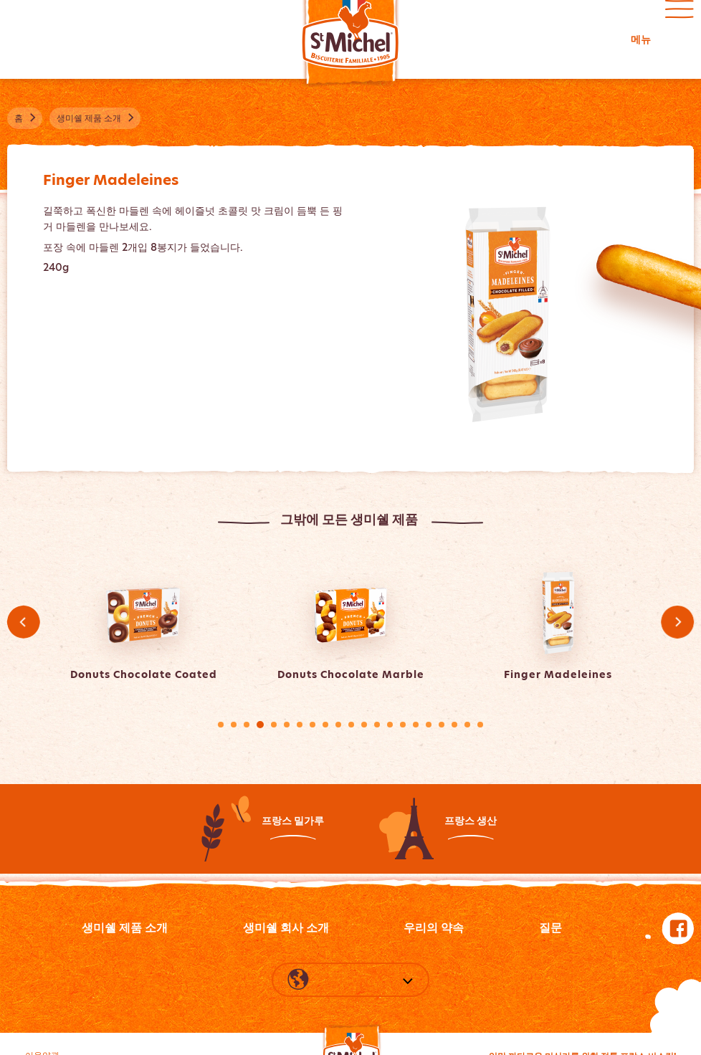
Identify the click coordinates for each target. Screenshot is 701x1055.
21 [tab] (480, 724)
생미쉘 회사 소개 (286, 928)
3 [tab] (246, 724)
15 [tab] (402, 724)
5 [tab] (273, 724)
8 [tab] (312, 724)
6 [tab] (286, 724)
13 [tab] (377, 724)
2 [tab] (233, 724)
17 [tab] (428, 724)
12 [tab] (364, 724)
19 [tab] (454, 724)
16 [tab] (415, 724)
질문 (550, 928)
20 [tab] (467, 724)
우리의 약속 (434, 928)
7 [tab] (299, 724)
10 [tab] (338, 724)
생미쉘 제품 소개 (125, 928)
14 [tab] (389, 724)
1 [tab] (220, 724)
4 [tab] (260, 724)
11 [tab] (351, 724)
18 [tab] (441, 724)
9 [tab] (325, 724)
